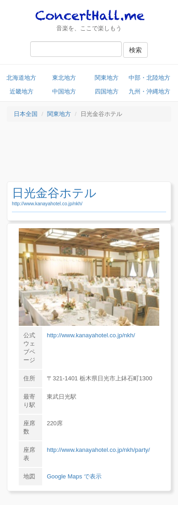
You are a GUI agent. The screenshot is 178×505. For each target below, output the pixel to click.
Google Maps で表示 (74, 476)
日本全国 (26, 113)
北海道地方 (21, 77)
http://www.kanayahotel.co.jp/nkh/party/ (98, 449)
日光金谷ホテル (54, 193)
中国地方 (64, 91)
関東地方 (107, 77)
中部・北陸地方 (149, 77)
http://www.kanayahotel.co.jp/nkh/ (47, 203)
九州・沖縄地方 (149, 91)
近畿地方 (21, 91)
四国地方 (107, 91)
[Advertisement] (89, 154)
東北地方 (64, 77)
